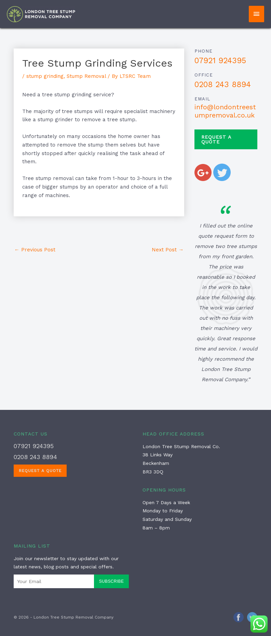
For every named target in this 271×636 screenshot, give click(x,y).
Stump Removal (86, 76)
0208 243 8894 (222, 84)
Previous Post (34, 250)
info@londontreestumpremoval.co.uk (225, 111)
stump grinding (45, 76)
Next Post (168, 250)
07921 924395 (220, 60)
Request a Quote (216, 139)
